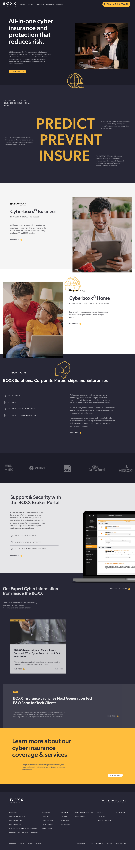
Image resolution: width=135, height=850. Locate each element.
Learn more (76, 433)
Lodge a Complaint (104, 820)
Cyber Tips (45, 816)
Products (22, 4)
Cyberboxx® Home (16, 820)
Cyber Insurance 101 (49, 820)
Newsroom (65, 820)
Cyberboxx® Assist (16, 824)
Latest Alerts (47, 828)
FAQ (91, 844)
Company (59, 4)
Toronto (12, 844)
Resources (50, 4)
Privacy (109, 844)
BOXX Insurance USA (9, 4)
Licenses (99, 844)
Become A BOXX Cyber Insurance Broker (23, 832)
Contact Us (101, 816)
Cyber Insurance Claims (84, 813)
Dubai (30, 844)
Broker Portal (120, 813)
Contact (100, 813)
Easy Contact (115, 775)
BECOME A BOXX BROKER (116, 4)
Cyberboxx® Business (17, 816)
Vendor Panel (80, 816)
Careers (64, 816)
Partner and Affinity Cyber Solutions (23, 828)
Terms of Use (81, 844)
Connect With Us (17, 71)
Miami (22, 844)
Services (31, 4)
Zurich (38, 844)
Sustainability (66, 824)
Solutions (40, 4)
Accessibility (121, 844)
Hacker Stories (47, 824)
